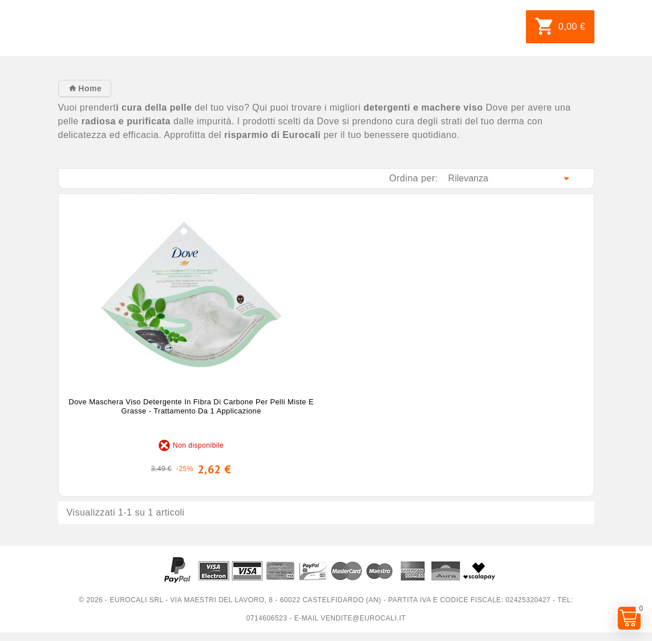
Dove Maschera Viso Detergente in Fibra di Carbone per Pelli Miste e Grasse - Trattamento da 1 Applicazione (191, 406)
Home (89, 88)
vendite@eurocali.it (363, 618)
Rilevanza (510, 178)
